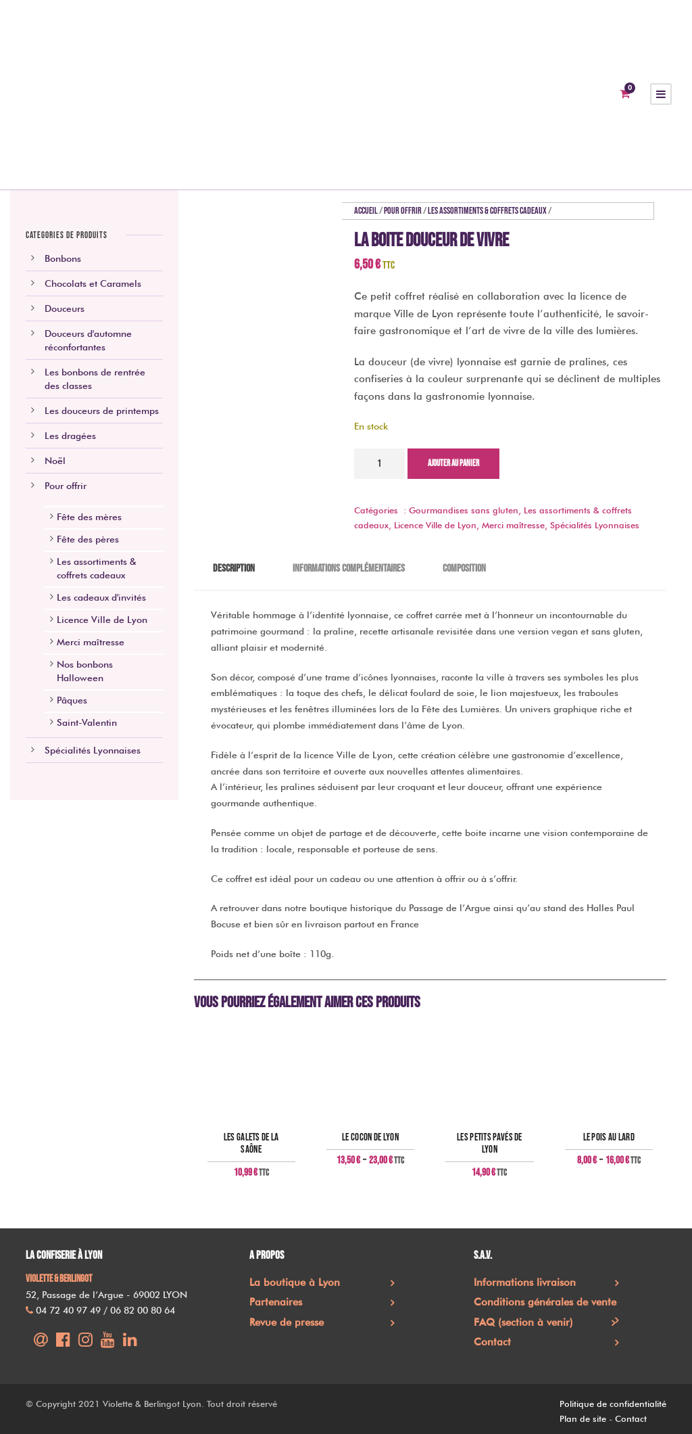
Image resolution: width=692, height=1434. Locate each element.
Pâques (72, 700)
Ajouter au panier (453, 463)
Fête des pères (88, 539)
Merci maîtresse (513, 524)
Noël (55, 460)
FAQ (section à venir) (523, 1322)
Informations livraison (525, 1282)
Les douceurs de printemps (102, 410)
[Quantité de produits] (379, 463)
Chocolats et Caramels (93, 283)
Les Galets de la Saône (251, 1144)
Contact (492, 1342)
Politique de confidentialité (613, 1403)
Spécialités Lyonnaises (594, 524)
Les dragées (70, 435)
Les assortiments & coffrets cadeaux (487, 210)
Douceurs (64, 308)
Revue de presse (286, 1322)
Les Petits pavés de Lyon (489, 1144)
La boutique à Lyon (294, 1282)
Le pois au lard (609, 1138)
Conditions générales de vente (545, 1302)
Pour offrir (403, 210)
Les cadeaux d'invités (101, 597)
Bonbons (63, 258)
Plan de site (583, 1418)
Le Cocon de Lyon (370, 1138)
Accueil (366, 210)
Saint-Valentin (87, 722)
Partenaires (275, 1302)
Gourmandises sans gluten (463, 510)
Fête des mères (89, 516)
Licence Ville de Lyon (435, 524)
